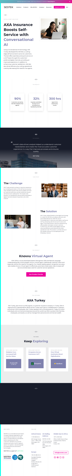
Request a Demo (59, 7)
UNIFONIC (20, 451)
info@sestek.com (61, 452)
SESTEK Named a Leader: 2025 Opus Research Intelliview (36, 1)
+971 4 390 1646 (58, 437)
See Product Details (36, 274)
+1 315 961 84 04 (35, 437)
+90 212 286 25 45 (36, 455)
